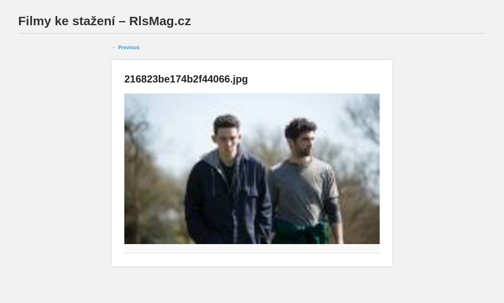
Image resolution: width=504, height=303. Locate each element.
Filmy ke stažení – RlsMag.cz (104, 21)
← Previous (125, 47)
